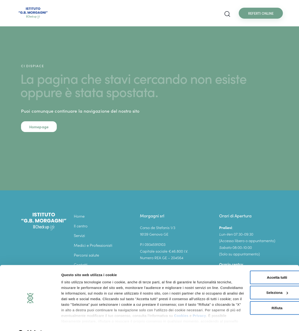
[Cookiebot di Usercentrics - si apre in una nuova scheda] (30, 321)
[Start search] (227, 14)
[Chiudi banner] (291, 260)
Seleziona (247, 281)
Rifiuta (247, 296)
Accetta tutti (247, 266)
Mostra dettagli (73, 322)
